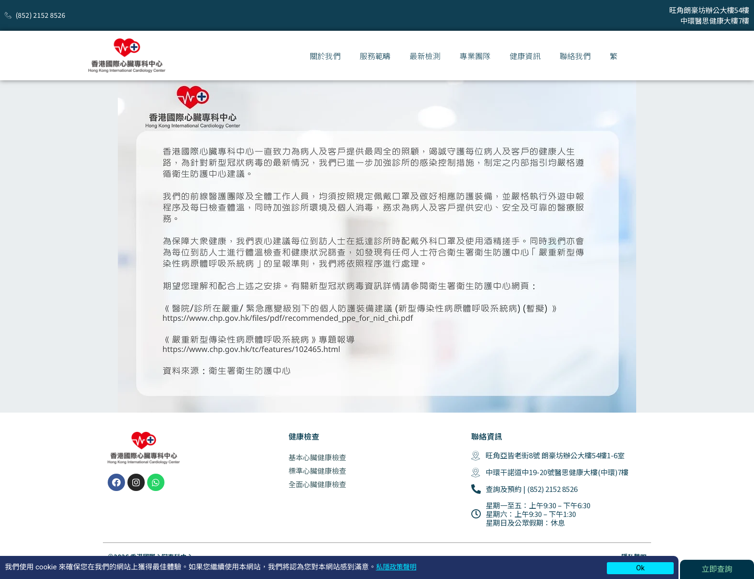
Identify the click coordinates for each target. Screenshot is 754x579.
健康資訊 (525, 56)
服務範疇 (375, 56)
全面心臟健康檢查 (317, 484)
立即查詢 (717, 569)
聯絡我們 (575, 56)
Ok (640, 568)
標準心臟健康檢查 (317, 471)
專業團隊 (475, 56)
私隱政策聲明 (397, 567)
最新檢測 (425, 56)
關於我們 (325, 56)
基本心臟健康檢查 (317, 457)
